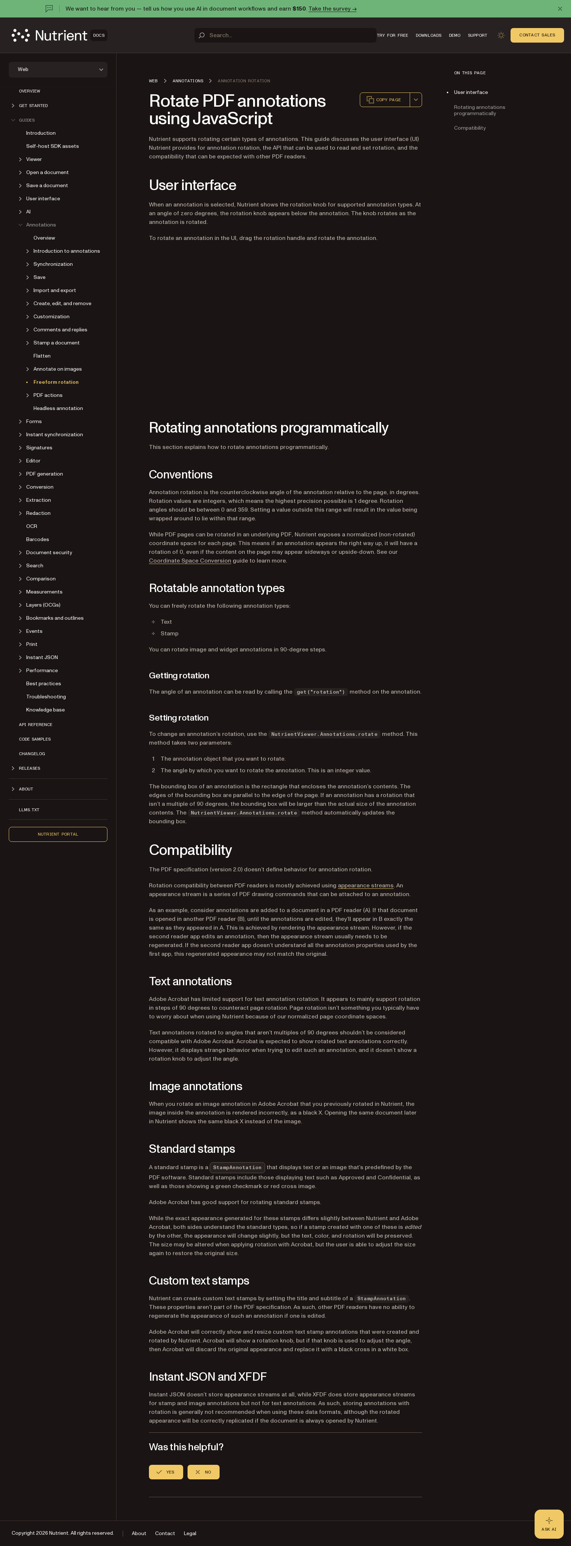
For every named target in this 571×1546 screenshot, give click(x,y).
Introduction (41, 133)
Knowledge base (45, 709)
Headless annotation (58, 408)
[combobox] (416, 99)
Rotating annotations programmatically (479, 110)
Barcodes (37, 539)
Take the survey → (332, 9)
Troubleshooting (46, 696)
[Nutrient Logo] (59, 35)
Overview (29, 91)
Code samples (35, 739)
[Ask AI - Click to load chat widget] (549, 1524)
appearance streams (366, 886)
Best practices (43, 683)
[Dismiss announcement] (560, 8)
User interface (471, 92)
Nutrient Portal (58, 834)
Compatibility (470, 128)
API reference (35, 724)
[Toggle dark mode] (501, 35)
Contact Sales (537, 35)
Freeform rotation (56, 382)
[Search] (285, 35)
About (139, 1533)
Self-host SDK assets (52, 146)
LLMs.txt (29, 810)
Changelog (32, 754)
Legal (190, 1533)
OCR (31, 526)
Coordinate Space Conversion (190, 561)
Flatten (42, 355)
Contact (165, 1533)
